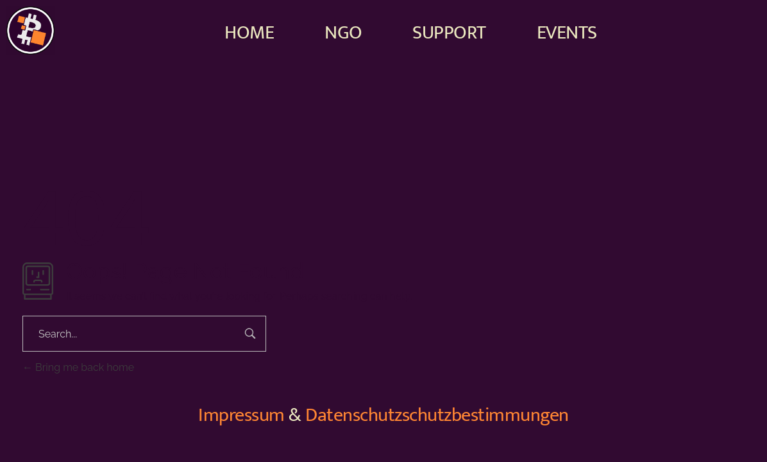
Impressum (241, 415)
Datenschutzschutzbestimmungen (437, 415)
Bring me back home (78, 367)
